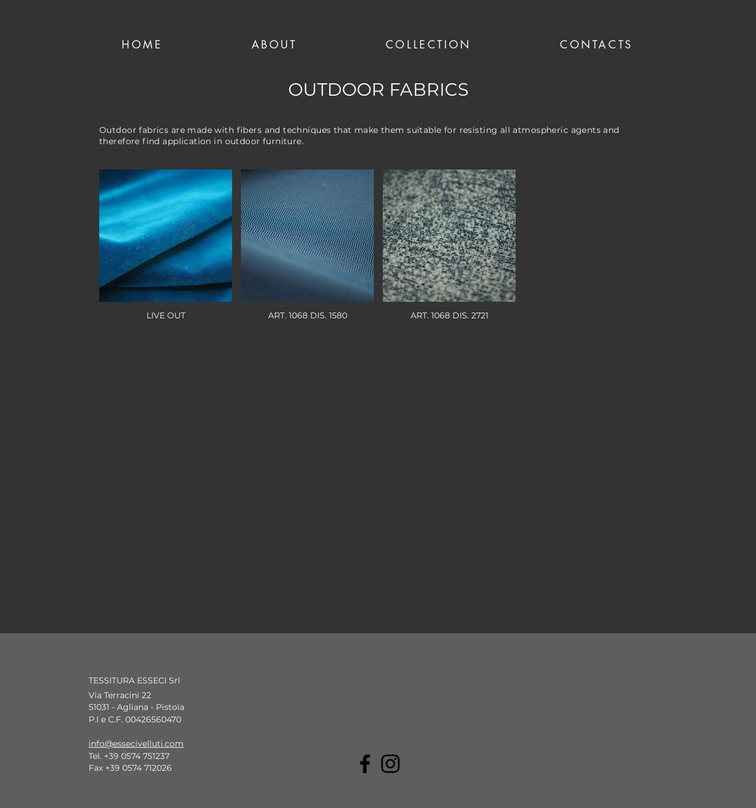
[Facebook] (365, 763)
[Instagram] (390, 763)
